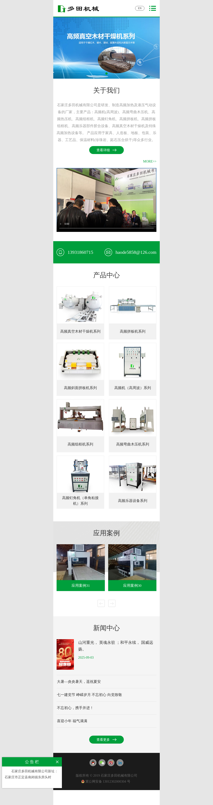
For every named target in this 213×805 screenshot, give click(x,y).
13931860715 (75, 252)
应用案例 (106, 533)
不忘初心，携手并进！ (75, 708)
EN (139, 8)
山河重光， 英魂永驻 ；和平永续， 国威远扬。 (115, 645)
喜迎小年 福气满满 (72, 721)
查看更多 (103, 739)
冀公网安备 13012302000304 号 (105, 781)
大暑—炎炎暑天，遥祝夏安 (79, 682)
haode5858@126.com (130, 252)
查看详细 (103, 150)
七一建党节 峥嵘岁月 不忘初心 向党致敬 (89, 695)
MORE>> (149, 161)
